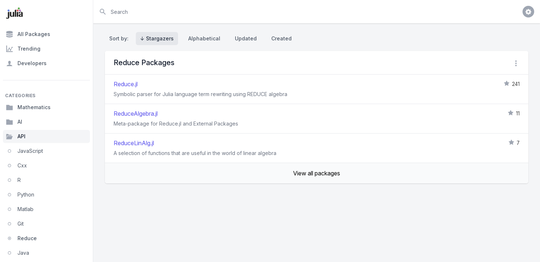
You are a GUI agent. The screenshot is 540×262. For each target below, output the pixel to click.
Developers (26, 63)
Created (281, 38)
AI (14, 122)
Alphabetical (204, 38)
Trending (23, 48)
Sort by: (120, 38)
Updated (246, 38)
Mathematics (28, 107)
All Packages (28, 34)
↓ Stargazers (157, 38)
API (15, 136)
